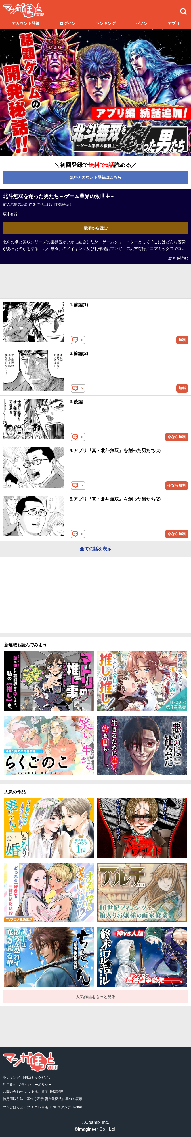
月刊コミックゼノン (36, 1078)
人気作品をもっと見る (96, 996)
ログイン (67, 23)
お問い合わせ (13, 1092)
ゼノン (142, 23)
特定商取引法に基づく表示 (23, 1099)
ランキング (106, 23)
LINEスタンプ (60, 1107)
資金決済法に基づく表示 (63, 1099)
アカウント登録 (25, 23)
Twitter (77, 1107)
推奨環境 (56, 1092)
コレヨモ (41, 1107)
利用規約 (9, 1085)
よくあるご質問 (36, 1092)
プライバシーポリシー (35, 1085)
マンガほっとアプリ (18, 1107)
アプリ (174, 23)
